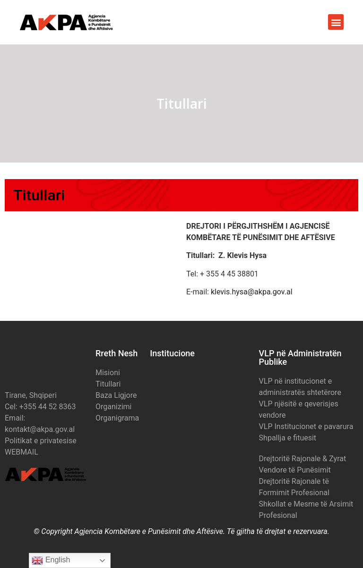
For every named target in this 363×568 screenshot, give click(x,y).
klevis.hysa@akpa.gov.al (252, 291)
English (51, 560)
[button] (336, 22)
